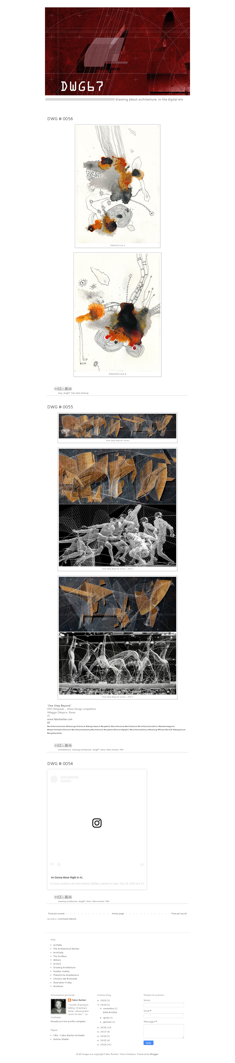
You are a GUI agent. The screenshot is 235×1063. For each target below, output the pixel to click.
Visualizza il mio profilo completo (68, 1021)
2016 (103, 1036)
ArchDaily (58, 952)
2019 (103, 1004)
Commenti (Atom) (66, 918)
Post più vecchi (179, 913)
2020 (103, 1000)
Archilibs (57, 945)
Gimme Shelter (61, 1039)
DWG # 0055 (60, 407)
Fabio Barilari (82, 883)
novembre (108, 1008)
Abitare (57, 959)
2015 (103, 1040)
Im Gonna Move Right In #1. (67, 877)
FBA (121, 749)
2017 (103, 1031)
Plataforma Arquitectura (66, 975)
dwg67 (66, 392)
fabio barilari (112, 749)
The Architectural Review (66, 948)
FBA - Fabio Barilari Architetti (68, 1035)
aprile (106, 1017)
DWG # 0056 (60, 118)
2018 (103, 1027)
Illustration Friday (62, 982)
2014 (103, 1044)
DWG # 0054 (60, 763)
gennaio (107, 1021)
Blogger (154, 1054)
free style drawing (79, 392)
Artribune (58, 986)
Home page (118, 913)
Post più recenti (56, 913)
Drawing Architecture (64, 967)
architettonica (64, 749)
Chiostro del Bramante (65, 978)
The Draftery (60, 956)
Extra (103, 749)
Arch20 (57, 963)
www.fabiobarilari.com (59, 719)
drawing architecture (82, 749)
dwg (60, 392)
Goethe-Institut (61, 971)
